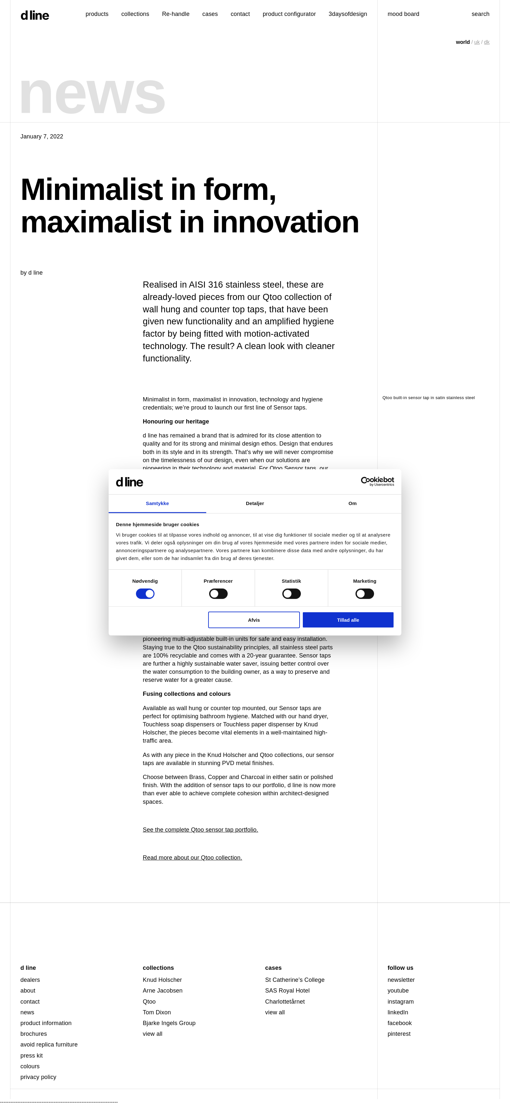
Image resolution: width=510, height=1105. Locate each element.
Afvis (254, 619)
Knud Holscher (162, 980)
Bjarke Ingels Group (169, 1023)
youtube (398, 990)
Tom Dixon (157, 1012)
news (27, 1012)
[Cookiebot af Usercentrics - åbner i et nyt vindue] (365, 482)
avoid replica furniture (49, 1044)
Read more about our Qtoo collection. (192, 857)
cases (210, 14)
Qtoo (149, 1001)
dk (487, 42)
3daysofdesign (348, 14)
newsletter (401, 980)
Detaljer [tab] (255, 503)
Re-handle (176, 14)
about (27, 990)
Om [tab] (352, 503)
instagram (401, 1001)
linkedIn (398, 1012)
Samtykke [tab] (157, 503)
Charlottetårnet (285, 1001)
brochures (33, 1034)
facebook (400, 1023)
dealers (30, 980)
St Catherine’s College (295, 980)
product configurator (289, 14)
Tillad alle (348, 619)
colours (30, 1066)
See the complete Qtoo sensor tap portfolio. (200, 829)
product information (46, 1023)
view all (152, 1034)
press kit (31, 1055)
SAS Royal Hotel (287, 990)
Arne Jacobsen (162, 990)
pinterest (399, 1034)
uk (477, 42)
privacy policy (38, 1077)
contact (30, 1001)
